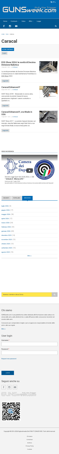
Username (5, 341)
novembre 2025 (6, 240)
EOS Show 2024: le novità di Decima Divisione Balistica (18, 63)
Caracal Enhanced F (10, 87)
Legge (39, 21)
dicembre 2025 (6, 236)
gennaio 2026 (6, 231)
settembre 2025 (6, 249)
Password (5, 350)
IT (53, 2)
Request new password (8, 360)
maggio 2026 (5, 214)
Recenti (6, 198)
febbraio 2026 (6, 227)
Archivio (27, 198)
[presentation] (16, 365)
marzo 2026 (5, 223)
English (4, 53)
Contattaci (29, 440)
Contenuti (14, 21)
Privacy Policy (30, 447)
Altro (30, 21)
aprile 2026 (5, 219)
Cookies (29, 450)
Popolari (16, 198)
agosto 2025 (5, 253)
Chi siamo (30, 437)
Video (24, 21)
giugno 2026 (5, 210)
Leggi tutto (5, 81)
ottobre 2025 (5, 244)
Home (5, 21)
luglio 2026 (5, 206)
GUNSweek (15, 67)
